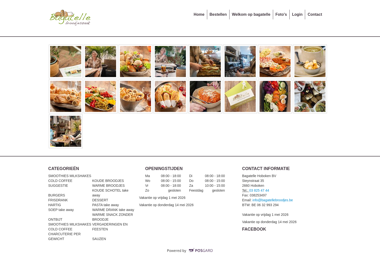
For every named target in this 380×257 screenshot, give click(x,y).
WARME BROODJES (108, 185)
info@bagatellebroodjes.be (273, 200)
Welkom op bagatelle (251, 14)
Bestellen (218, 14)
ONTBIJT (55, 219)
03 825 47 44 (259, 190)
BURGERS (56, 195)
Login (297, 14)
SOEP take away (61, 210)
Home (199, 14)
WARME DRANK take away (113, 210)
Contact (315, 14)
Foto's (281, 14)
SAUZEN (99, 239)
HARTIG (54, 205)
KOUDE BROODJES (108, 181)
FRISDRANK (58, 200)
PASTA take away (105, 205)
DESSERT (100, 200)
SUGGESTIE (58, 185)
